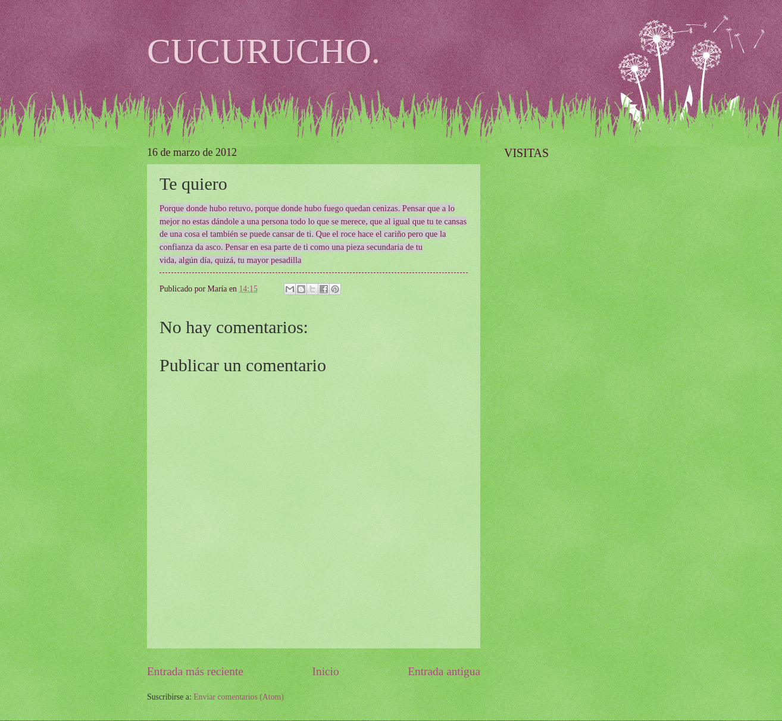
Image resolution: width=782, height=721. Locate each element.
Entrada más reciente (195, 671)
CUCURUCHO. (263, 51)
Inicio (325, 671)
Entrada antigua (444, 671)
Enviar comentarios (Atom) (238, 696)
